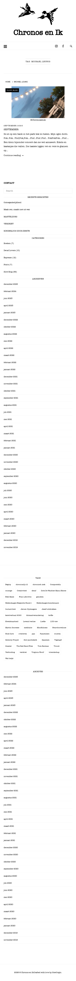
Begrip (8, 584)
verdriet (23, 652)
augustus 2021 (10, 405)
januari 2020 (9, 533)
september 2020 (13, 126)
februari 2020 (10, 526)
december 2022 (11, 320)
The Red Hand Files (24, 646)
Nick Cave (9, 634)
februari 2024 (10, 291)
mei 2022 (8, 341)
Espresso (8, 257)
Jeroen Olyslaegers (29, 609)
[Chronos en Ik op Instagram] (56, 46)
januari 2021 (9, 448)
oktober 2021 (10, 391)
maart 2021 (9, 433)
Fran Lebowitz (25, 597)
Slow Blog (12, 90)
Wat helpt (9, 658)
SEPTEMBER (11, 129)
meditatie (28, 628)
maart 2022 (9, 355)
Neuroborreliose (59, 628)
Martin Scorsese (12, 628)
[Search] (69, 190)
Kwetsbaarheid (11, 621)
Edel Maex (9, 597)
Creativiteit (22, 591)
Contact (9, 183)
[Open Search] (71, 46)
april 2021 (8, 426)
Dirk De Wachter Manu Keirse (53, 591)
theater (8, 646)
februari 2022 (10, 362)
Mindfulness (42, 628)
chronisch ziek (39, 584)
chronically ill (22, 584)
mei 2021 (8, 419)
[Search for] (38, 191)
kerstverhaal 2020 (13, 615)
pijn (33, 634)
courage (8, 591)
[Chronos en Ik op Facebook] (63, 46)
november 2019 (11, 547)
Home (7, 82)
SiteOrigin (56, 972)
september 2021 (11, 398)
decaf (34, 591)
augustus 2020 (10, 483)
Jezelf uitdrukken (49, 609)
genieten (40, 597)
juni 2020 (8, 497)
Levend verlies (29, 621)
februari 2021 (10, 440)
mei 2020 (8, 505)
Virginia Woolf (38, 652)
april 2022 (8, 348)
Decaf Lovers (9, 250)
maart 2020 (9, 519)
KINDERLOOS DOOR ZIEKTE (17, 231)
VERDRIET (9, 224)
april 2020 (8, 512)
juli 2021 (8, 412)
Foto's (6, 265)
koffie (50, 615)
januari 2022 (9, 369)
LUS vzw (54, 621)
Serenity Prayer (12, 640)
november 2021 (11, 384)
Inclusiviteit (10, 609)
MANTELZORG (10, 217)
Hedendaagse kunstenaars (48, 603)
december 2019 (11, 540)
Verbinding (10, 652)
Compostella (55, 584)
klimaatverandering (35, 615)
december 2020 (11, 455)
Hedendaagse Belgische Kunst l (18, 603)
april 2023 (8, 305)
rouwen (57, 634)
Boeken (7, 243)
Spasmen (45, 640)
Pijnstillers (44, 634)
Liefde (43, 621)
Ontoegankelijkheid (12, 202)
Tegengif (58, 640)
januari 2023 (9, 312)
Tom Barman (43, 646)
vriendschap (54, 652)
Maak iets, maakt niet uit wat (17, 209)
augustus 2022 (10, 334)
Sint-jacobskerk (30, 640)
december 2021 (11, 377)
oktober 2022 (10, 327)
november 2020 (11, 462)
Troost (57, 646)
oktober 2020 (10, 469)
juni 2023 (8, 298)
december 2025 (11, 284)
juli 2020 (8, 490)
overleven (23, 634)
